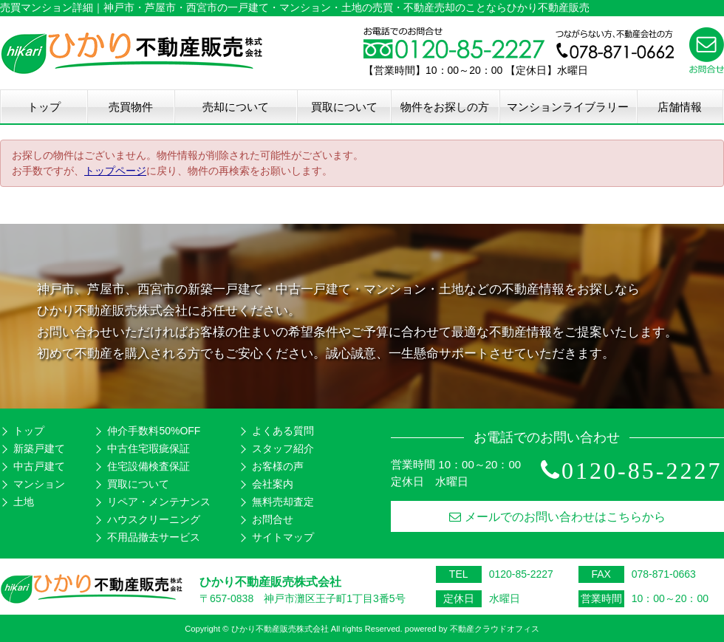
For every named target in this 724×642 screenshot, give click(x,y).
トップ (44, 106)
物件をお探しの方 (444, 106)
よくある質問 (283, 431)
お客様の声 (278, 466)
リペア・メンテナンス (159, 502)
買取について (344, 106)
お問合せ (272, 519)
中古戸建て (39, 466)
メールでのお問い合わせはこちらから (557, 516)
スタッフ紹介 (283, 448)
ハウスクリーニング (153, 519)
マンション (39, 484)
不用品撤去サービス (153, 537)
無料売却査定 (283, 502)
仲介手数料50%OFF (153, 431)
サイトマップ (283, 537)
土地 (23, 502)
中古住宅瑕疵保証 (148, 448)
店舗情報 (680, 106)
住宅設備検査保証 (148, 466)
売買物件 (131, 106)
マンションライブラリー (568, 106)
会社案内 (272, 484)
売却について (235, 106)
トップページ (115, 171)
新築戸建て (39, 448)
